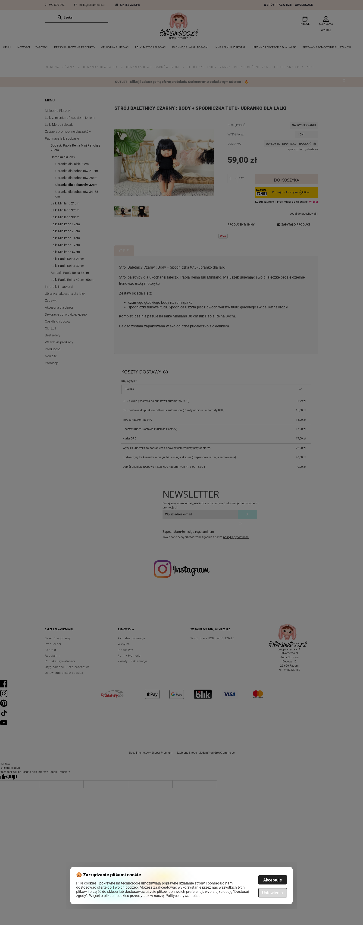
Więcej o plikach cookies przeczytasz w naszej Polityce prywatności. (144, 896)
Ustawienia (272, 892)
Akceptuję (272, 880)
